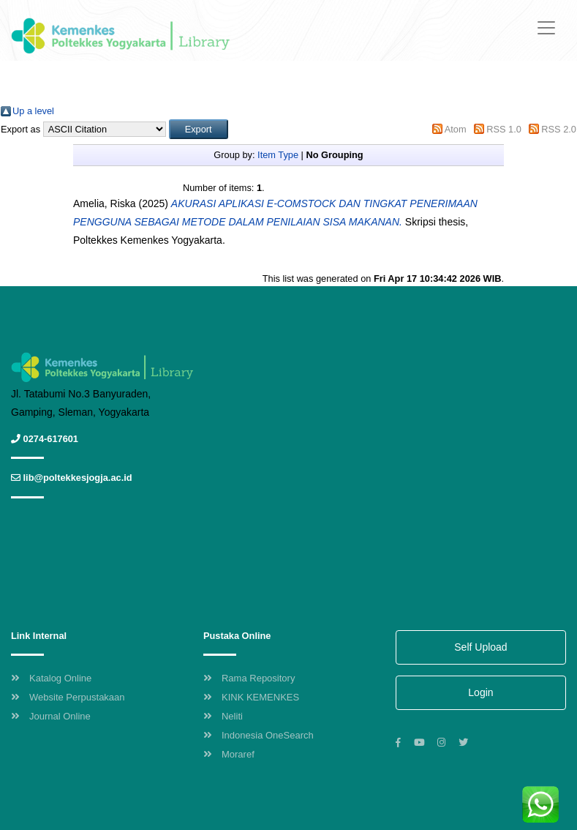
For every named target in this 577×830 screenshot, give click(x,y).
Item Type (277, 154)
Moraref (228, 754)
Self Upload (480, 647)
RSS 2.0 (558, 129)
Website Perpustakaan (68, 697)
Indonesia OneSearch (258, 735)
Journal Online (51, 716)
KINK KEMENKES (251, 697)
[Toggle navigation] (546, 28)
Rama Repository (249, 678)
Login (480, 692)
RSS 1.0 (503, 129)
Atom (456, 129)
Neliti (223, 716)
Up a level (33, 110)
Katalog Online (51, 678)
